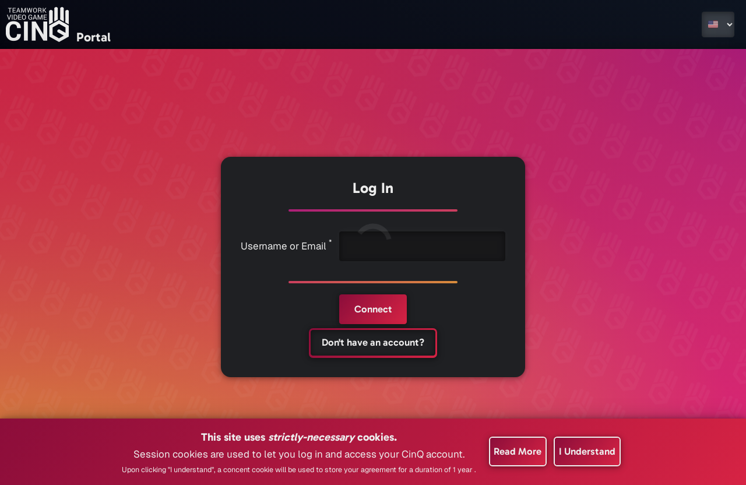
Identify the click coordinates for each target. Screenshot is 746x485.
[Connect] (373, 309)
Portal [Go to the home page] (93, 37)
